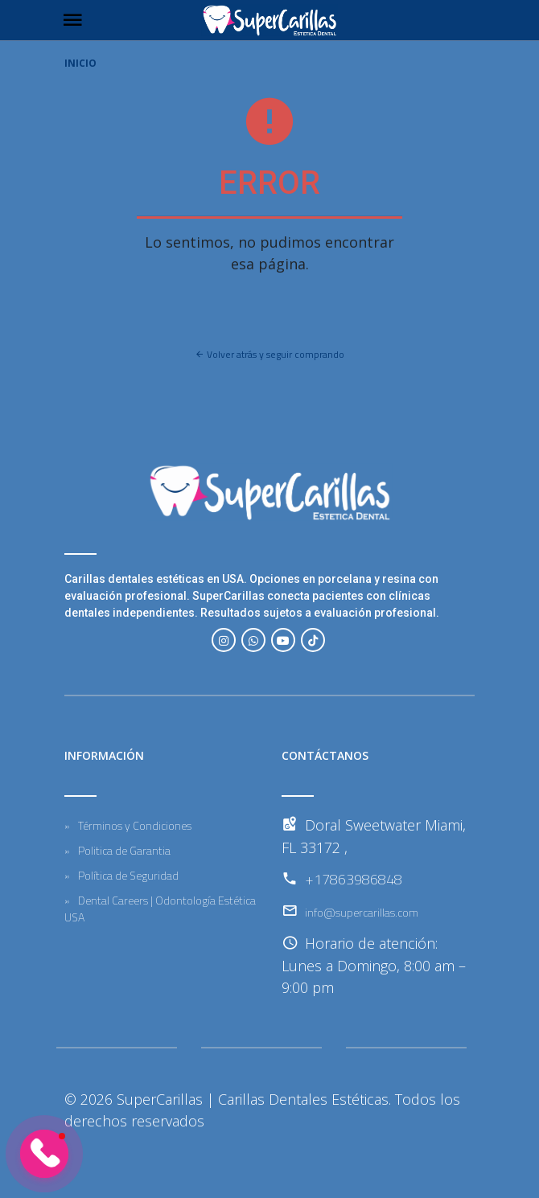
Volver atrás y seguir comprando (269, 354)
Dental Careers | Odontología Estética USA (160, 908)
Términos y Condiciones (134, 825)
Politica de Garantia (124, 850)
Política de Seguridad (128, 875)
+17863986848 (353, 879)
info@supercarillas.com (361, 912)
